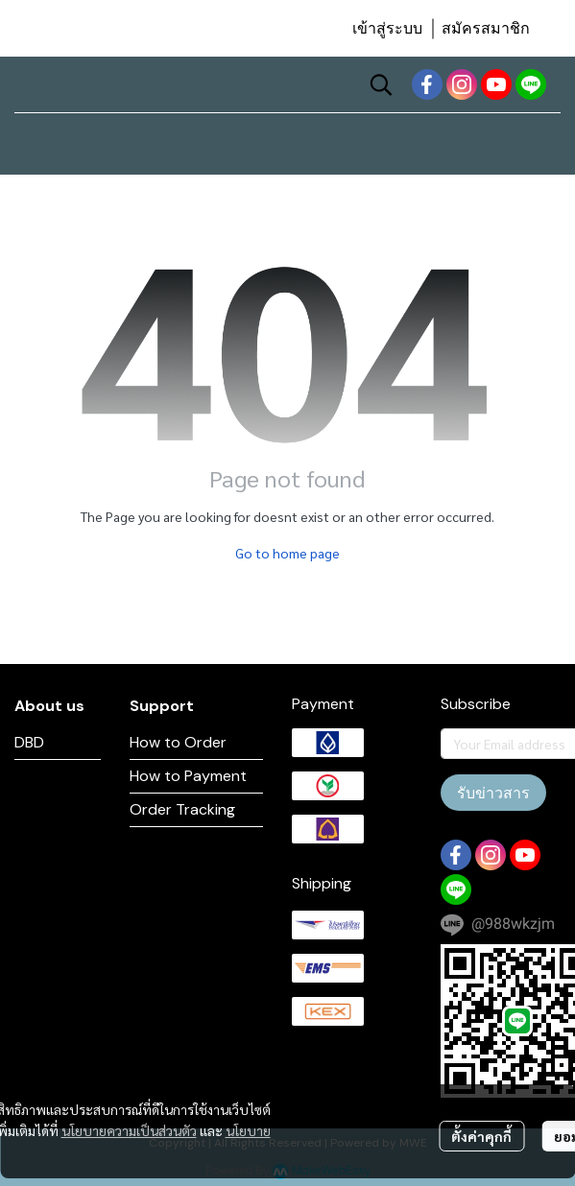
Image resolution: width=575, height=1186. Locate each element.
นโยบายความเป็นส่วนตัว (129, 1130)
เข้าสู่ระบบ (387, 28)
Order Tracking (182, 809)
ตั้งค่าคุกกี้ (481, 1136)
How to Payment (188, 776)
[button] (381, 84)
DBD (29, 742)
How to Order (178, 742)
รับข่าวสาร (493, 792)
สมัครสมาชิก (486, 28)
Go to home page (287, 552)
